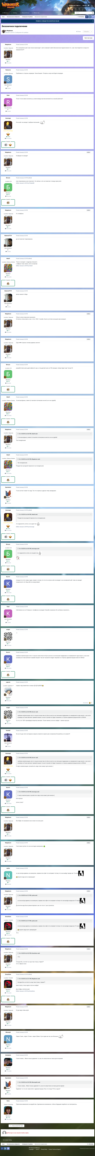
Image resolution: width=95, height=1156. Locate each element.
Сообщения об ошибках (23, 36)
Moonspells (35, 1087)
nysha (8, 873)
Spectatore (9, 492)
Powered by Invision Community (86, 1153)
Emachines (86, 707)
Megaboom (11, 35)
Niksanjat (8, 1037)
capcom (8, 686)
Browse (6, 17)
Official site (36, 17)
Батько (9, 182)
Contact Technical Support (27, 1153)
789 (8, 199)
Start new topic (88, 42)
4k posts (8, 200)
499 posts (8, 1052)
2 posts (8, 115)
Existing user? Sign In (75, 7)
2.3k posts (8, 281)
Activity (15, 17)
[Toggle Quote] (18, 438)
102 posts (8, 650)
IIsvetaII (8, 735)
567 (8, 279)
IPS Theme (3, 1152)
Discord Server (25, 17)
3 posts (8, 93)
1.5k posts (8, 939)
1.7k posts (8, 1075)
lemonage (8, 122)
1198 (8, 1122)
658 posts (8, 705)
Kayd (8, 611)
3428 (8, 141)
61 (8, 1051)
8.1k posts (8, 143)
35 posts (9, 888)
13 (8, 65)
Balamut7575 (8, 240)
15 (8, 648)
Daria (8, 1105)
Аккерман (8, 1059)
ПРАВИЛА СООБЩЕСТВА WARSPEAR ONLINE (47, 25)
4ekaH (8, 263)
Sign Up (84, 7)
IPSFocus (10, 1152)
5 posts (8, 751)
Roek (8, 100)
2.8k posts (8, 597)
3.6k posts (8, 1124)
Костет (9, 581)
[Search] (79, 17)
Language (3, 1153)
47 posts (9, 507)
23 (8, 506)
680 (8, 595)
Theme (10, 1153)
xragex (8, 634)
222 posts (8, 67)
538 (8, 938)
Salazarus (8, 74)
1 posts (8, 627)
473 (8, 1074)
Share (78, 36)
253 (8, 703)
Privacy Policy (16, 1153)
